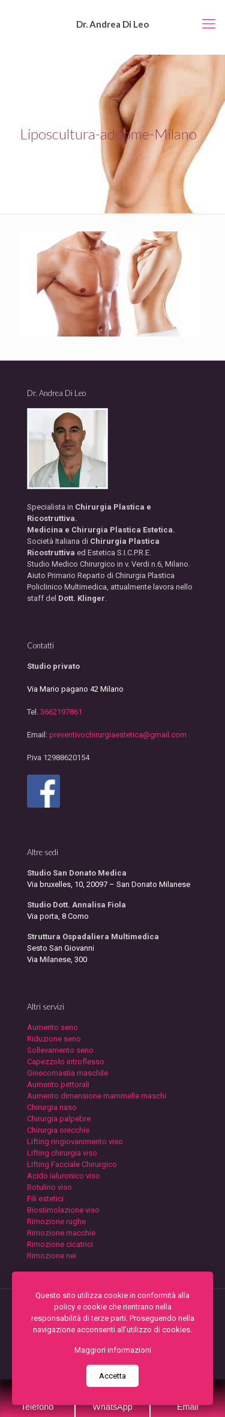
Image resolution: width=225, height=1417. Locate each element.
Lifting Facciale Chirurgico (72, 1164)
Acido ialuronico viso (63, 1175)
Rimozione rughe (56, 1221)
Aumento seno (52, 1027)
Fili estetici (45, 1198)
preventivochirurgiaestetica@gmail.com (118, 734)
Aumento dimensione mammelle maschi (96, 1095)
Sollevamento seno (60, 1050)
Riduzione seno (54, 1038)
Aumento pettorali (58, 1084)
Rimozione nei (51, 1255)
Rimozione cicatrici (60, 1244)
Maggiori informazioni (112, 1350)
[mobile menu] (209, 24)
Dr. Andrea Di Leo (112, 24)
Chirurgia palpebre (59, 1118)
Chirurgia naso (52, 1107)
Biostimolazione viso (63, 1209)
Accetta (112, 1375)
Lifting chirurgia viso (62, 1152)
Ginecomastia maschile (67, 1072)
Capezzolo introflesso (65, 1061)
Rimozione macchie (61, 1232)
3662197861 (61, 711)
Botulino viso (49, 1187)
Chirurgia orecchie (58, 1130)
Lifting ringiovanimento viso (75, 1141)
